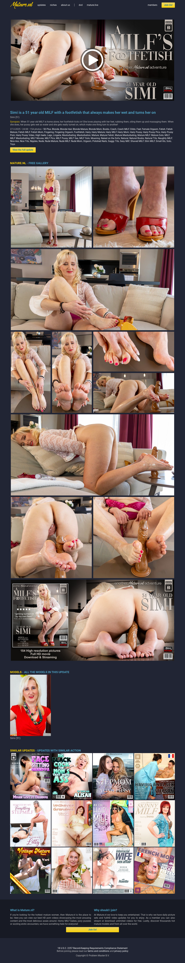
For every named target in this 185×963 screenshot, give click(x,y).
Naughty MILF (165, 138)
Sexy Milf (125, 141)
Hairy (88, 132)
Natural (124, 138)
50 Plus (47, 129)
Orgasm (87, 141)
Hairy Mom (123, 132)
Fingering (49, 132)
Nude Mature (51, 141)
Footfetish (79, 132)
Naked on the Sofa (110, 138)
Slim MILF (150, 141)
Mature (95, 135)
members (152, 5)
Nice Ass (14, 141)
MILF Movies (37, 138)
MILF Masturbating (20, 138)
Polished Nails (99, 141)
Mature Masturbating (125, 135)
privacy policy (121, 951)
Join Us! (168, 5)
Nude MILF (64, 141)
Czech (113, 129)
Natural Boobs (136, 138)
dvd (81, 5)
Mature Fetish (107, 135)
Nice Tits (24, 141)
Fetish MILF (24, 132)
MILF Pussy (62, 138)
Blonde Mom (95, 129)
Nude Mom (76, 141)
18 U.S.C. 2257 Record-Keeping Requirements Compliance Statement (92, 948)
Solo (168, 141)
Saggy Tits (113, 141)
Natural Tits (151, 138)
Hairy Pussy (136, 132)
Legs (49, 135)
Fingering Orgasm (64, 132)
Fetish (162, 129)
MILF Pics (50, 138)
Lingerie (57, 135)
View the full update (23, 149)
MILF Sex (73, 138)
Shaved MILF (137, 141)
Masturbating (69, 135)
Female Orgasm (150, 129)
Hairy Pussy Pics (151, 132)
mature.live (92, 5)
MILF (167, 135)
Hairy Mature (98, 132)
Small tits (160, 141)
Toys (12, 144)
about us (65, 5)
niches (53, 5)
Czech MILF (123, 129)
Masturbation (84, 135)
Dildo (133, 129)
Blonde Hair (66, 129)
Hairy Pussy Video (25, 135)
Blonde (55, 129)
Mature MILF (143, 135)
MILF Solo (84, 138)
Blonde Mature (80, 129)
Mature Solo (157, 135)
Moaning (95, 138)
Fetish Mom (37, 132)
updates (41, 5)
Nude (41, 141)
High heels (40, 135)
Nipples (34, 141)
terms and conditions (98, 951)
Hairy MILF (111, 132)
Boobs (106, 129)
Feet (139, 129)
